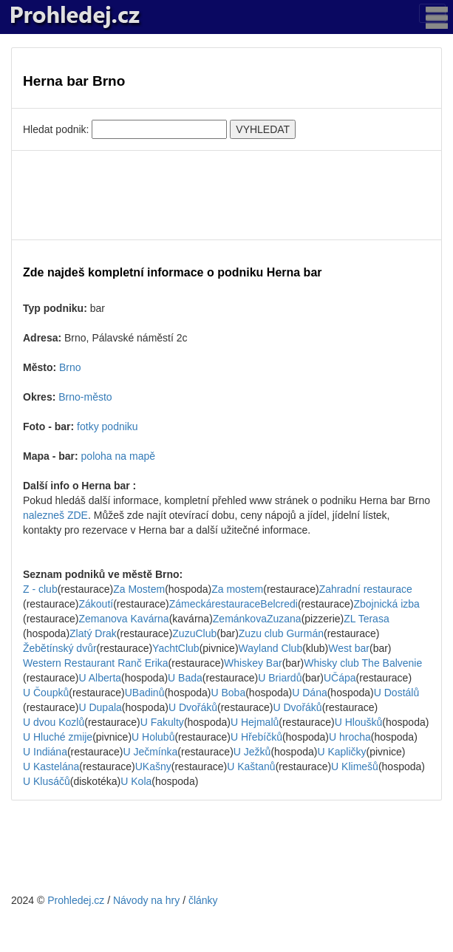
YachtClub (176, 648)
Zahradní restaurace (365, 589)
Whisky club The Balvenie (363, 663)
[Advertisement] (226, 195)
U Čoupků (46, 692)
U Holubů (153, 737)
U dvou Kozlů (53, 722)
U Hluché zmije (57, 737)
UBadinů (145, 692)
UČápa (340, 678)
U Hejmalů (255, 722)
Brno (70, 367)
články (203, 900)
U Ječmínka (150, 752)
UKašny (153, 766)
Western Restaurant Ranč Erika (95, 663)
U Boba (228, 692)
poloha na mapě (118, 456)
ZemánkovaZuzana (257, 619)
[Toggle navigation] (432, 13)
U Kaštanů (251, 766)
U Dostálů (396, 692)
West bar (348, 648)
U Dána (309, 692)
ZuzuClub (194, 633)
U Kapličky (341, 752)
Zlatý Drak (93, 633)
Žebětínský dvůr (60, 648)
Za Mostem (139, 589)
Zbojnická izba (386, 604)
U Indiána (45, 752)
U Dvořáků (192, 707)
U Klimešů (354, 766)
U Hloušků (359, 722)
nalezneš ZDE (55, 515)
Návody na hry (146, 900)
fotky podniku (107, 426)
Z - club (40, 589)
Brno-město (85, 397)
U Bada (185, 678)
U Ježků (252, 752)
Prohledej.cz (75, 900)
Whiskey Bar (253, 663)
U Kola (135, 781)
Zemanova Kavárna (123, 619)
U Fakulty (162, 722)
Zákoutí (95, 604)
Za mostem (237, 589)
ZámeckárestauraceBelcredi (233, 604)
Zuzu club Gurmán (281, 633)
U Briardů (280, 678)
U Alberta (99, 678)
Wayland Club (271, 648)
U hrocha (350, 737)
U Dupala (99, 707)
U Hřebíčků (256, 737)
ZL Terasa (366, 619)
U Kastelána (51, 766)
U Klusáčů (46, 781)
